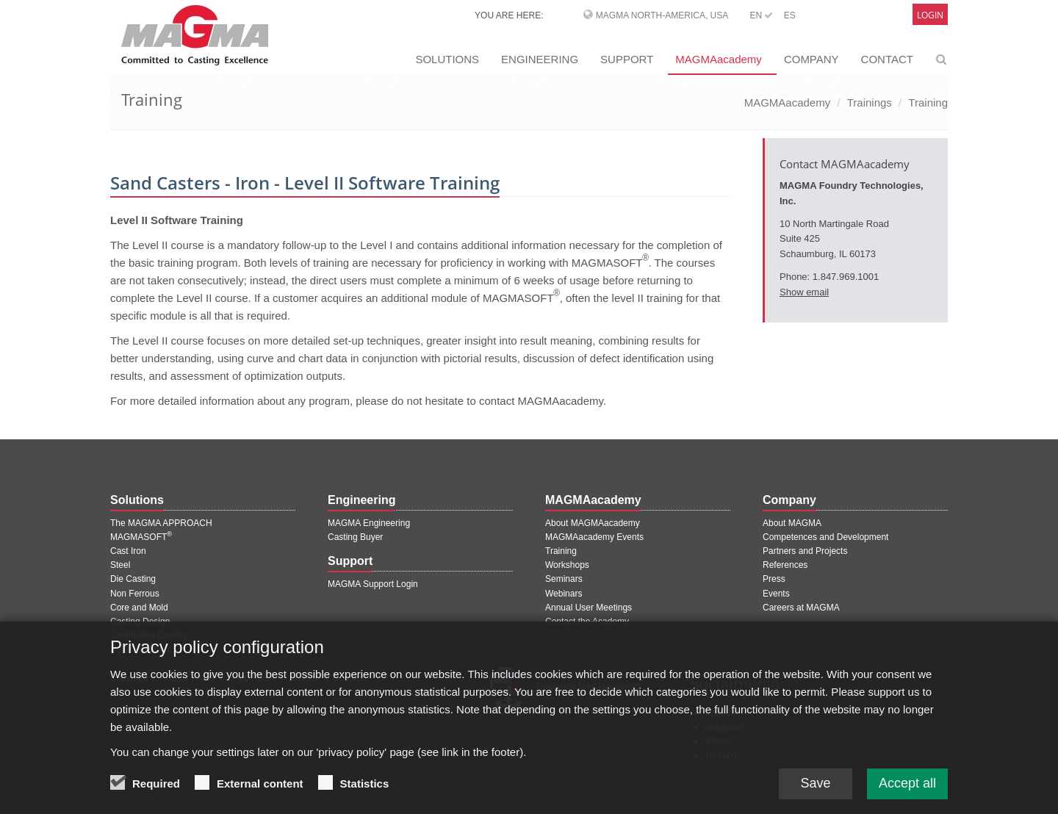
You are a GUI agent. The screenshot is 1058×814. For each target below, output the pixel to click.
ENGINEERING (539, 59)
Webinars (563, 593)
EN (761, 15)
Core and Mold (139, 607)
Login (930, 15)
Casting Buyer (355, 537)
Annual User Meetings (588, 607)
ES (790, 15)
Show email (804, 292)
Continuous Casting (148, 635)
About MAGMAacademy (592, 523)
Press (774, 579)
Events (776, 593)
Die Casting (133, 579)
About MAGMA (792, 523)
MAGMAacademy (718, 59)
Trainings (869, 102)
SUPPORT (626, 59)
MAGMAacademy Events (594, 537)
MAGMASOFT (141, 537)
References (785, 565)
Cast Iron (128, 551)
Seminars (564, 579)
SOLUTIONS (447, 59)
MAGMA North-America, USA (662, 15)
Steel (120, 565)
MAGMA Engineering (369, 523)
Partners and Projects (805, 551)
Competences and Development (825, 537)
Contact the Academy (587, 621)
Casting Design (140, 621)
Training (928, 102)
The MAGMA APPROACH (161, 523)
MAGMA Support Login (373, 584)
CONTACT (887, 59)
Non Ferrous (134, 593)
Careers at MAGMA (801, 607)
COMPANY (811, 59)
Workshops (567, 565)
